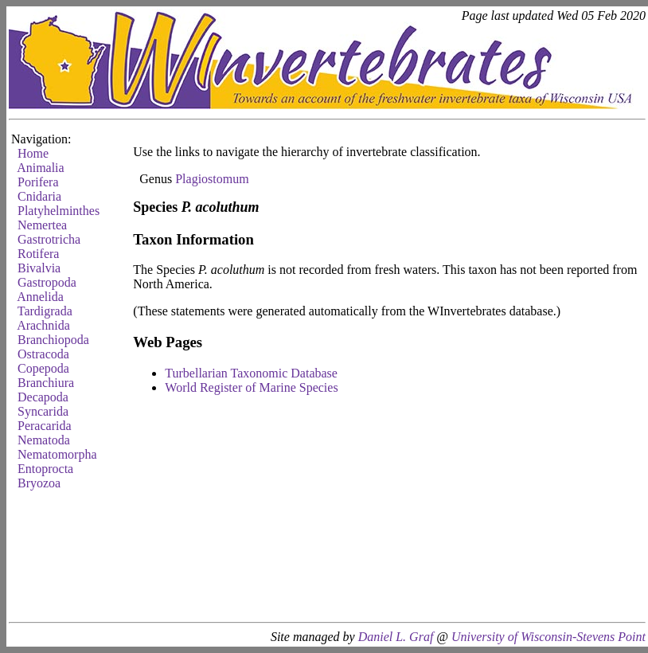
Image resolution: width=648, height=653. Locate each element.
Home (33, 153)
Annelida (40, 296)
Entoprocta (45, 468)
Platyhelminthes (59, 210)
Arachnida (43, 325)
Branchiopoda (53, 339)
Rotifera (38, 253)
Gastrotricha (49, 239)
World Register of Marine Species (251, 387)
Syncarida (43, 411)
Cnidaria (39, 196)
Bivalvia (39, 268)
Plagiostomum (211, 179)
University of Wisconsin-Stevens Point (548, 636)
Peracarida (45, 425)
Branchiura (46, 382)
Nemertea (42, 225)
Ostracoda (43, 354)
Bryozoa (39, 483)
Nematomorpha (57, 454)
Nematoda (44, 440)
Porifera (38, 182)
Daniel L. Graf (396, 636)
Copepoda (43, 368)
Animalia (40, 167)
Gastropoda (47, 282)
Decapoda (43, 397)
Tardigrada (45, 311)
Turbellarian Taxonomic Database (251, 373)
